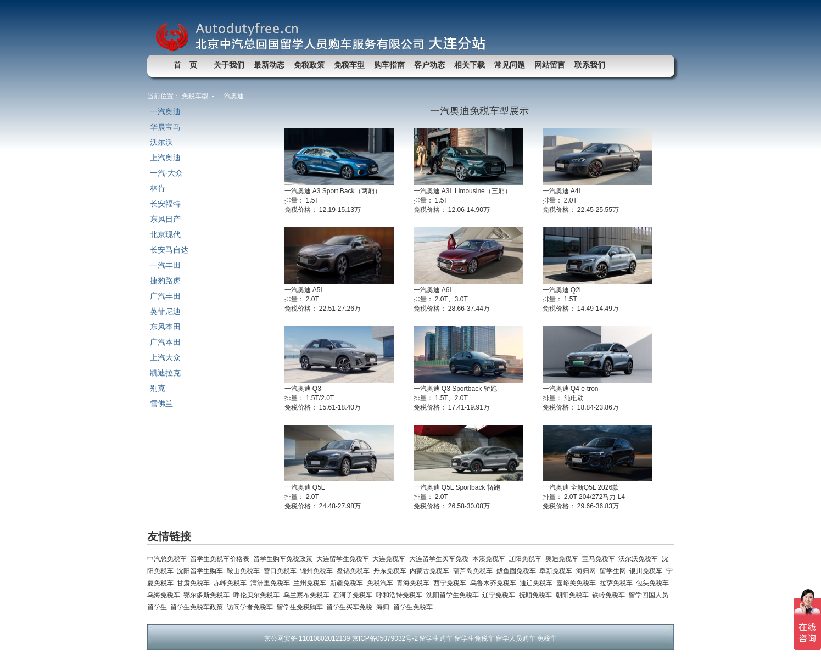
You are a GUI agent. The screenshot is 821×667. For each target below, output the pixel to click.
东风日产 (165, 219)
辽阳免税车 (527, 559)
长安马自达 (169, 249)
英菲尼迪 (165, 311)
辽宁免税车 (500, 595)
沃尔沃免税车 (640, 559)
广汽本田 (165, 342)
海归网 (588, 571)
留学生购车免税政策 (284, 559)
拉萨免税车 (618, 583)
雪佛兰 (161, 403)
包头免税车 (653, 583)
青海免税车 (414, 583)
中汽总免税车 (169, 559)
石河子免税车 (354, 595)
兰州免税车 (311, 583)
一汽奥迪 (165, 111)
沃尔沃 (161, 142)
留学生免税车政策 (198, 607)
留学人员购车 (515, 638)
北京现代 (165, 234)
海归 (384, 607)
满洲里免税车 (272, 583)
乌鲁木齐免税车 (495, 583)
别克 (157, 388)
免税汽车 (382, 583)
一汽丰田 (165, 265)
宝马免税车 (600, 559)
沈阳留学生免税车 (454, 595)
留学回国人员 (649, 595)
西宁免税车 (451, 583)
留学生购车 (436, 638)
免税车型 (349, 64)
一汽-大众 (166, 173)
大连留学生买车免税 (440, 559)
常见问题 (509, 64)
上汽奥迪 (165, 157)
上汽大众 (165, 357)
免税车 (547, 638)
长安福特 (165, 203)
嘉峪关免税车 (578, 583)
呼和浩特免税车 (401, 595)
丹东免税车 (391, 571)
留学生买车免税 (351, 607)
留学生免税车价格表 (221, 559)
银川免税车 (647, 571)
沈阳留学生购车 (202, 571)
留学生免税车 (413, 607)
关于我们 (229, 64)
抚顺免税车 (537, 595)
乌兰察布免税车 (308, 595)
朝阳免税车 (574, 595)
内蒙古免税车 (431, 571)
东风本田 (165, 326)
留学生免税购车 (302, 607)
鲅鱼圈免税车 (518, 571)
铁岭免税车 (610, 595)
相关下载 (469, 64)
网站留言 (549, 64)
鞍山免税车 (245, 571)
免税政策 (309, 64)
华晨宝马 (165, 126)
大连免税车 (390, 559)
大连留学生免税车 (344, 559)
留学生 (159, 607)
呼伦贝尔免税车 (258, 595)
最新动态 (269, 64)
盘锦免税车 (355, 571)
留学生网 (615, 571)
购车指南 (389, 64)
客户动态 (429, 64)
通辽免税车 (538, 583)
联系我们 (589, 64)
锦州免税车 (318, 571)
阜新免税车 (557, 571)
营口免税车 (282, 571)
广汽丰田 (165, 296)
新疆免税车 (348, 583)
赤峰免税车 (232, 583)
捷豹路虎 (165, 280)
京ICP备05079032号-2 (385, 638)
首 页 (186, 64)
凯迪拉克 (165, 372)
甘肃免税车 (195, 583)
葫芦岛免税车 (474, 571)
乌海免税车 (165, 595)
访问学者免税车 (252, 607)
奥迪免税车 (563, 559)
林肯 (157, 188)
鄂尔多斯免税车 (208, 595)
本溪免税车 (490, 559)
